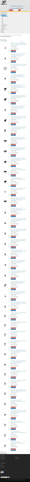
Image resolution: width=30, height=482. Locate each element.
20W (2, 18)
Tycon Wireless (2, 32)
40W (2, 20)
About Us (2, 464)
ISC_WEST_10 (3, 28)
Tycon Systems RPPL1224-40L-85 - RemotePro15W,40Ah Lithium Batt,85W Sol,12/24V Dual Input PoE (18, 432)
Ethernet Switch (17, 457)
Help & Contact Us (3, 456)
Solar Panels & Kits (3, 26)
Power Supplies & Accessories (3, 12)
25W (2, 19)
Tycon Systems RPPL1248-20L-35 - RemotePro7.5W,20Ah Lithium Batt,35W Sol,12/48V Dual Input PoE (18, 443)
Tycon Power (2, 31)
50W (2, 21)
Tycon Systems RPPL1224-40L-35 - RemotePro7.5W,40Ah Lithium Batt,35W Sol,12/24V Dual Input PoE (18, 422)
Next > (3, 40)
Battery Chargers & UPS (3, 14)
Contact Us (2, 467)
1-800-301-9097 (19, 8)
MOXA (16, 456)
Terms (1, 465)
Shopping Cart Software (18, 479)
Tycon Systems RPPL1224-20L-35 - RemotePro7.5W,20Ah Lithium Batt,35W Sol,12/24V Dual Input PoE (18, 401)
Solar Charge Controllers (4, 25)
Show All (5, 40)
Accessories (2, 27)
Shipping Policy (3, 466)
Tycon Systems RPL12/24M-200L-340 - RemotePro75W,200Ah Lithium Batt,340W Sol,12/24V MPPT (18, 179)
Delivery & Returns (3, 457)
